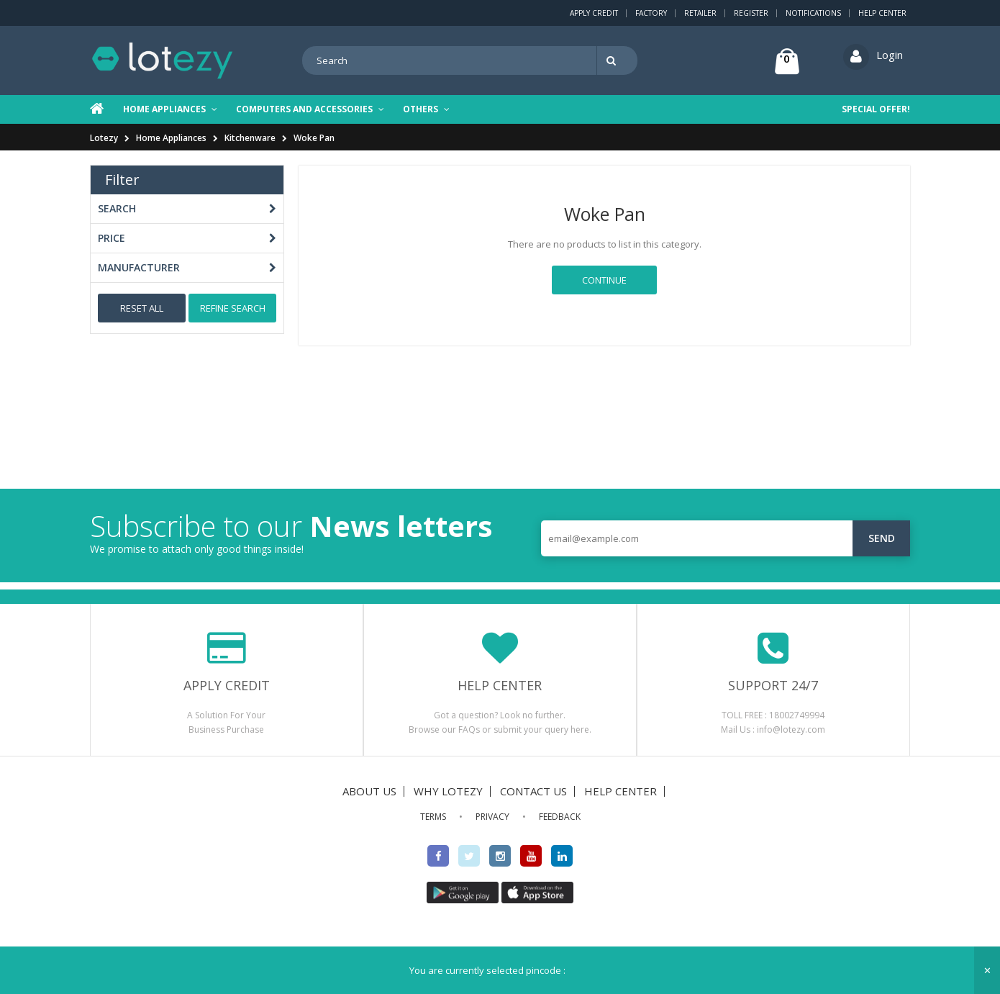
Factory (651, 13)
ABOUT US (369, 791)
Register (751, 13)
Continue (604, 280)
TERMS (433, 816)
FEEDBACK (560, 816)
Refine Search (232, 308)
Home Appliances (171, 138)
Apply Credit (594, 13)
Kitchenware (250, 138)
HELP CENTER (620, 791)
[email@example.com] (725, 538)
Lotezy (104, 138)
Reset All (141, 308)
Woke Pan (314, 138)
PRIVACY (492, 816)
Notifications (813, 13)
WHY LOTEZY (448, 791)
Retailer (700, 13)
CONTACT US (533, 791)
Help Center (882, 13)
